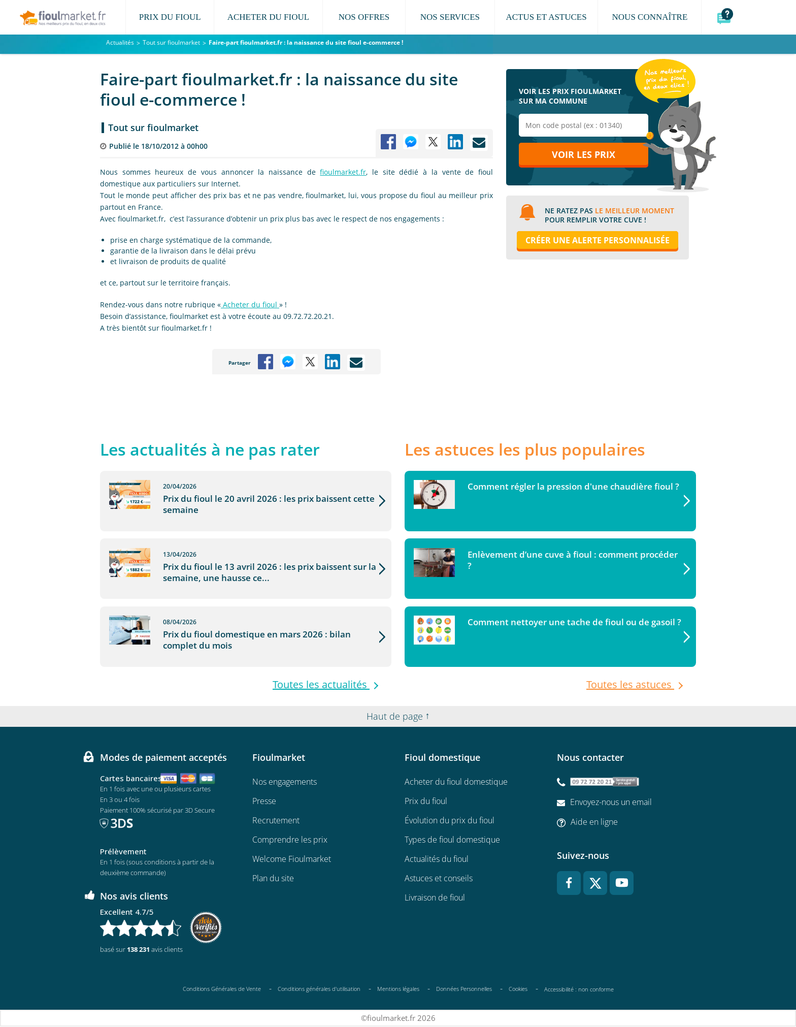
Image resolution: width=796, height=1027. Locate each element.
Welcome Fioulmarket (291, 859)
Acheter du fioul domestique (456, 782)
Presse (264, 801)
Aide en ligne (594, 822)
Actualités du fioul (437, 859)
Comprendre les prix (289, 840)
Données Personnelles (464, 989)
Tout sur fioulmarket (153, 127)
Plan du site (273, 878)
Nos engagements (284, 782)
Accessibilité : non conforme (579, 989)
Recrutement (276, 820)
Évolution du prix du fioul (449, 820)
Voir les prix (583, 156)
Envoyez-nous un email (611, 802)
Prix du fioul (426, 801)
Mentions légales (398, 989)
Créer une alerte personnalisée (597, 241)
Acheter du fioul (250, 304)
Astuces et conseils (439, 878)
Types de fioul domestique (452, 840)
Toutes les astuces (630, 685)
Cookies (518, 989)
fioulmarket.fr (343, 172)
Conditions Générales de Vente (222, 989)
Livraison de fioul (435, 898)
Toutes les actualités (321, 685)
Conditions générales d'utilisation (319, 989)
